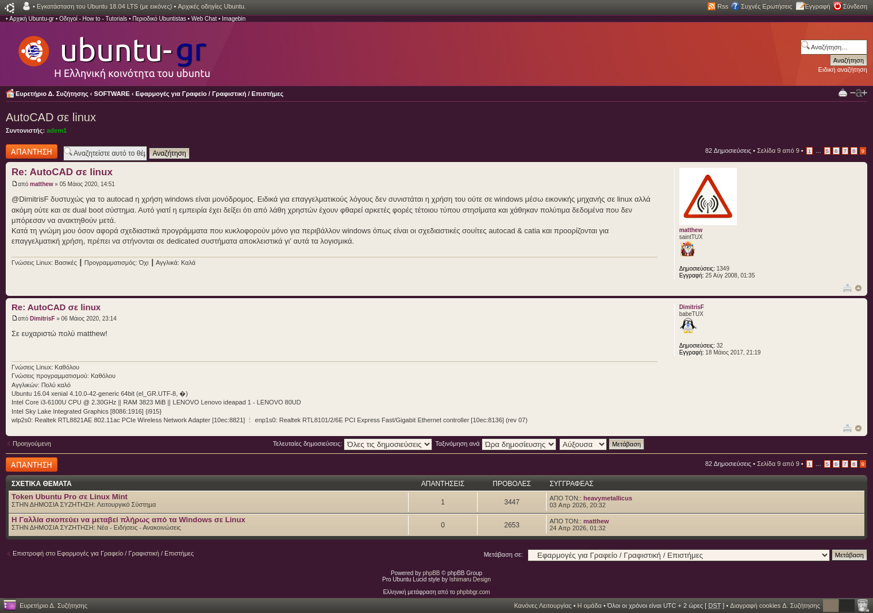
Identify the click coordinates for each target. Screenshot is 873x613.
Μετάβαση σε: (503, 554)
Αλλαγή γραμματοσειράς (858, 93)
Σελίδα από (778, 150)
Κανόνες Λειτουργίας (542, 605)
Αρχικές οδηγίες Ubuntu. (212, 6)
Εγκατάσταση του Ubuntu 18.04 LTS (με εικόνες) (104, 6)
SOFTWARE (112, 93)
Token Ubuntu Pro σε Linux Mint (69, 496)
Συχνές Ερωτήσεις (766, 6)
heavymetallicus (607, 498)
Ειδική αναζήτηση (842, 69)
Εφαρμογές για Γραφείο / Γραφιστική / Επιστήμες (210, 93)
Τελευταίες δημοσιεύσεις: (353, 443)
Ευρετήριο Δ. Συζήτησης (52, 93)
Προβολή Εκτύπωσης (843, 92)
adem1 (57, 130)
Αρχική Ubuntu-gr (31, 19)
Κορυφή (858, 288)
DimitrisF (42, 318)
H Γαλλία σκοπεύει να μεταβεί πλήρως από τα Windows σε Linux (128, 519)
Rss (722, 6)
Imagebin (233, 19)
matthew (41, 184)
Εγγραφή (817, 6)
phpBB (431, 573)
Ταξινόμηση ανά (495, 443)
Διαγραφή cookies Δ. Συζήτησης (775, 605)
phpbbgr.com (473, 592)
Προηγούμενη (32, 443)
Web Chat (204, 19)
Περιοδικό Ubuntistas (159, 19)
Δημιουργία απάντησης (31, 151)
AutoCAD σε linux (51, 117)
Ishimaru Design (470, 579)
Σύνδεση (855, 6)
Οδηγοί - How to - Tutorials (93, 19)
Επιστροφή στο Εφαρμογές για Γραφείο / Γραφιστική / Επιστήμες (103, 553)
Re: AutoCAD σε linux (62, 172)
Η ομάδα (590, 605)
